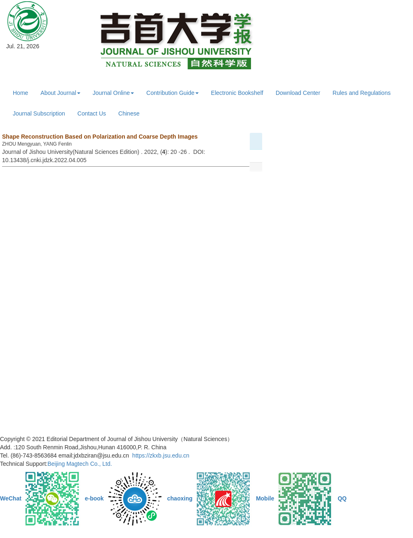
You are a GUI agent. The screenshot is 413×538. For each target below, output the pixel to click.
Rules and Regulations (362, 93)
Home (20, 93)
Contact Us (91, 113)
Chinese (128, 113)
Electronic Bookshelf (237, 93)
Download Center (298, 93)
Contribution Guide (172, 93)
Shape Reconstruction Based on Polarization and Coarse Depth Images (100, 136)
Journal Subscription (39, 113)
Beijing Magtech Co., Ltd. (79, 463)
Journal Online (113, 93)
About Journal (60, 93)
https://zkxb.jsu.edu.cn (161, 455)
